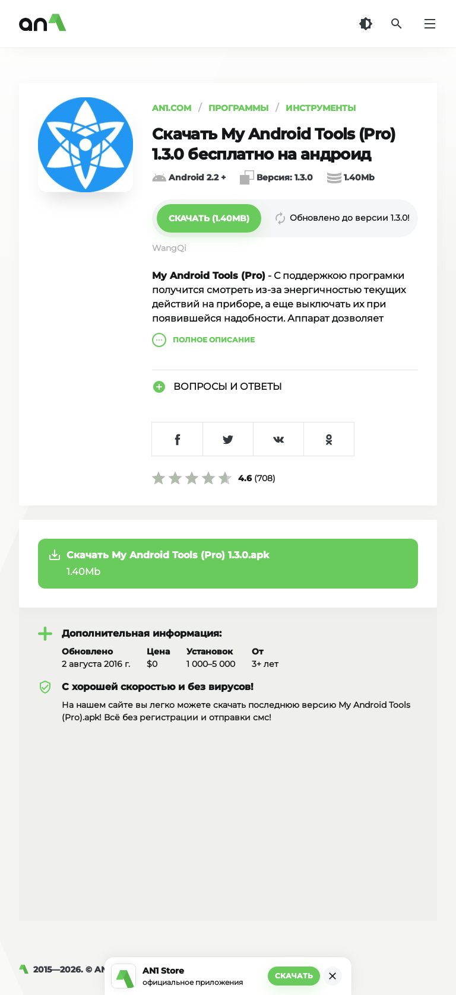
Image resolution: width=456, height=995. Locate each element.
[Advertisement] (228, 813)
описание (203, 340)
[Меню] (430, 23)
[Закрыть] (332, 976)
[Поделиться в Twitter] (227, 439)
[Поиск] (396, 23)
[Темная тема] (366, 23)
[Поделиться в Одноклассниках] (328, 439)
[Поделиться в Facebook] (177, 439)
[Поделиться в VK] (278, 439)
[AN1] (26, 969)
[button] (209, 218)
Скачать (294, 975)
